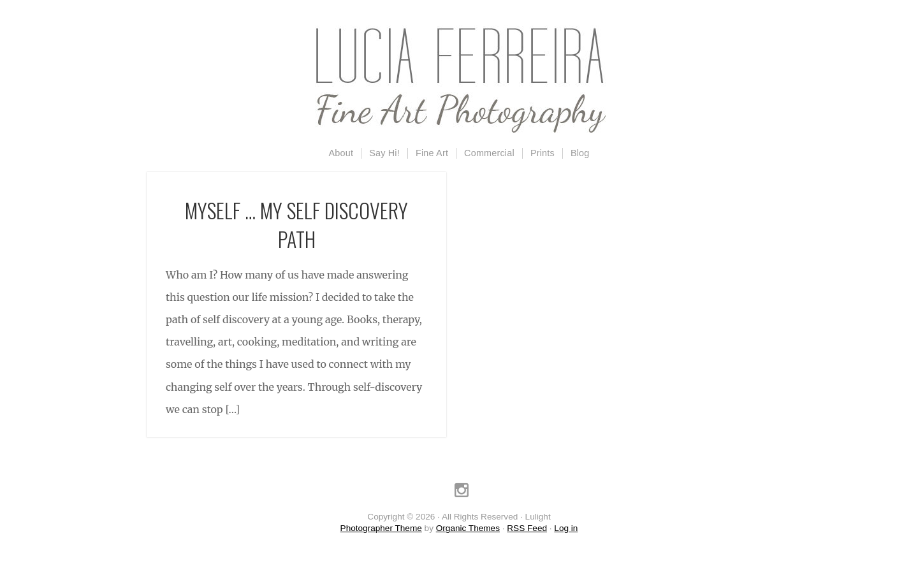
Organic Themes (468, 528)
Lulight (459, 79)
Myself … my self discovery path (296, 224)
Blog (580, 153)
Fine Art (432, 153)
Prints (542, 153)
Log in (566, 528)
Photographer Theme (381, 528)
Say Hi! (384, 153)
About (341, 153)
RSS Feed (527, 528)
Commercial (489, 153)
